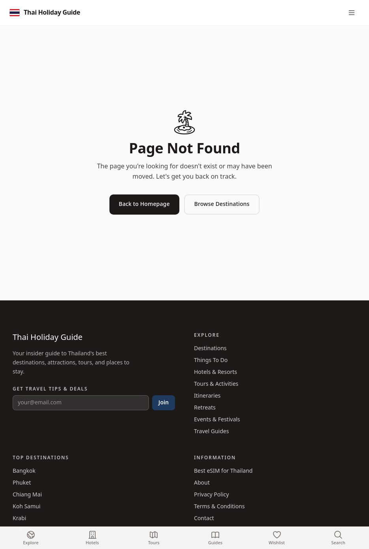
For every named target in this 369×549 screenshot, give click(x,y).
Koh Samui (26, 506)
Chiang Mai (27, 495)
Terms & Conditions (219, 506)
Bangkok (24, 471)
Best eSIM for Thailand (223, 471)
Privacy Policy (211, 495)
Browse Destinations (222, 204)
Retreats (205, 408)
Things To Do (211, 360)
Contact (204, 518)
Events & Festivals (217, 419)
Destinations (210, 348)
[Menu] (352, 13)
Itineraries (207, 396)
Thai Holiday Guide (48, 337)
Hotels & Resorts (215, 372)
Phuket (22, 483)
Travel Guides (211, 431)
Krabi (19, 518)
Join (163, 402)
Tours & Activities (216, 384)
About (202, 483)
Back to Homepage (144, 204)
